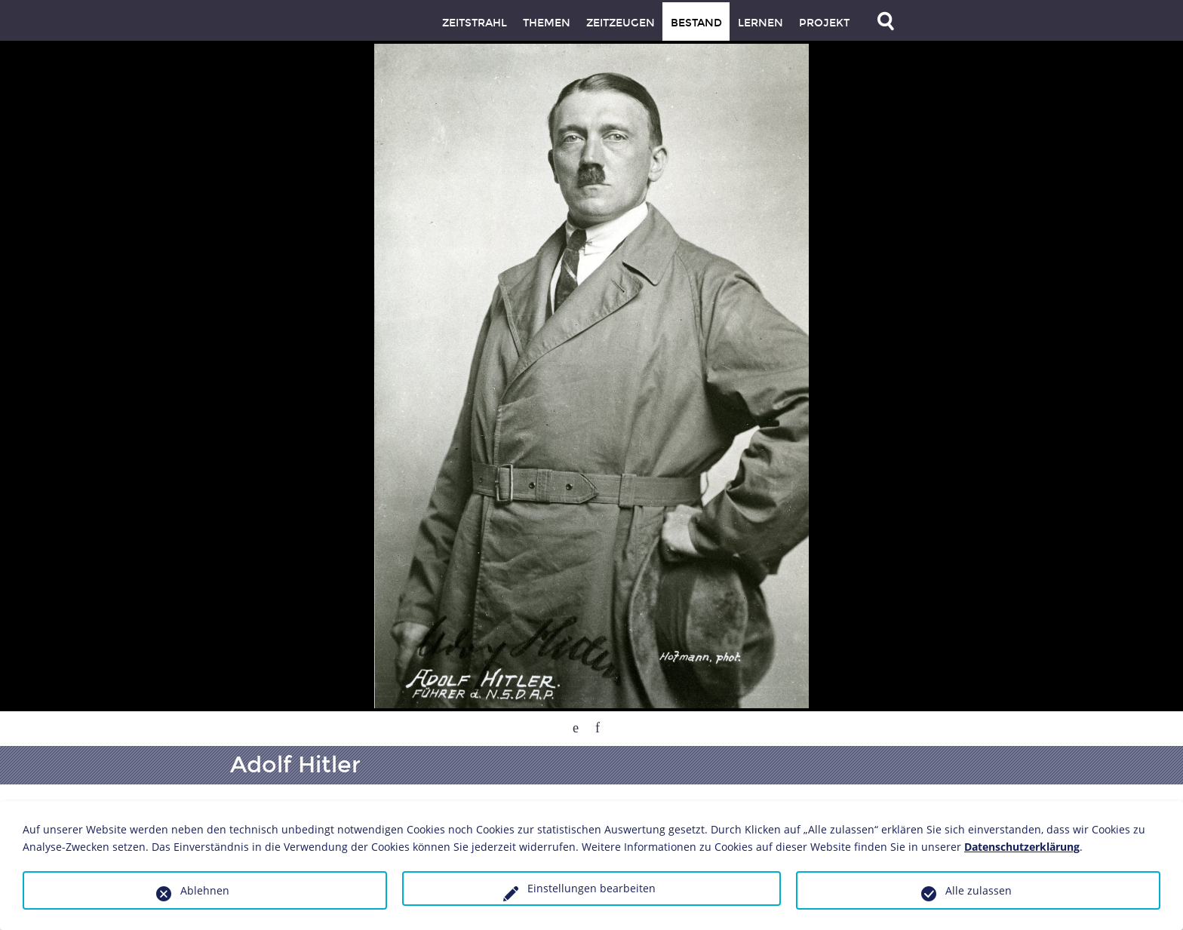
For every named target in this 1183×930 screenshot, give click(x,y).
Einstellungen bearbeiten (591, 888)
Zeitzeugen (620, 23)
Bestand (696, 23)
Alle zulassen (978, 890)
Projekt (824, 23)
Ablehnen (204, 890)
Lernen (760, 23)
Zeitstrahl (474, 23)
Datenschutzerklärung (1022, 846)
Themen (546, 23)
